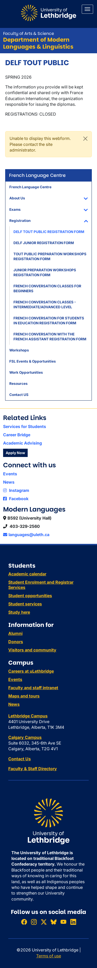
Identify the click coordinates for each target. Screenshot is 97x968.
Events (10, 473)
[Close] (85, 138)
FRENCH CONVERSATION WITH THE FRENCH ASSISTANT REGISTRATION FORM (49, 336)
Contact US (18, 395)
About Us (17, 198)
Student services (25, 603)
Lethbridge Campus (28, 715)
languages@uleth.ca (26, 534)
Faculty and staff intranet (33, 687)
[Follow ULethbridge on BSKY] (53, 922)
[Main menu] (87, 9)
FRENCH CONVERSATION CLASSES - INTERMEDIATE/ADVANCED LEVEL (44, 304)
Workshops (19, 350)
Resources (18, 383)
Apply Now (15, 453)
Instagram (16, 490)
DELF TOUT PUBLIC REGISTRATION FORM (48, 232)
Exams (15, 209)
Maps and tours (24, 696)
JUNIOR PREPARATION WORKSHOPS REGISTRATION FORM (44, 272)
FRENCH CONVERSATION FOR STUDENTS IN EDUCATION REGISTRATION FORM (48, 320)
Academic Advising (22, 443)
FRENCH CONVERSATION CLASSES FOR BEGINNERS (47, 288)
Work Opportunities (26, 372)
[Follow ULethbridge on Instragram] (34, 922)
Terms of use (48, 955)
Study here (19, 612)
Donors (15, 641)
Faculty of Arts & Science (28, 33)
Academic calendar (27, 573)
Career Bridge (16, 434)
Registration (20, 221)
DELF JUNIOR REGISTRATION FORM (43, 243)
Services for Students (24, 426)
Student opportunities (30, 595)
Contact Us (19, 758)
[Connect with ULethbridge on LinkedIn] (73, 922)
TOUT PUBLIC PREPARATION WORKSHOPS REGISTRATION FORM (49, 256)
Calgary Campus (25, 737)
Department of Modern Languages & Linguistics (38, 43)
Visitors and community (32, 649)
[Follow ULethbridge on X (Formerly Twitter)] (44, 922)
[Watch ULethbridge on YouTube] (63, 922)
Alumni (15, 633)
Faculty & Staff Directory (32, 768)
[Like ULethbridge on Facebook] (24, 922)
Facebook (15, 498)
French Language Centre (30, 187)
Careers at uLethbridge (31, 671)
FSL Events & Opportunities (32, 361)
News (8, 482)
